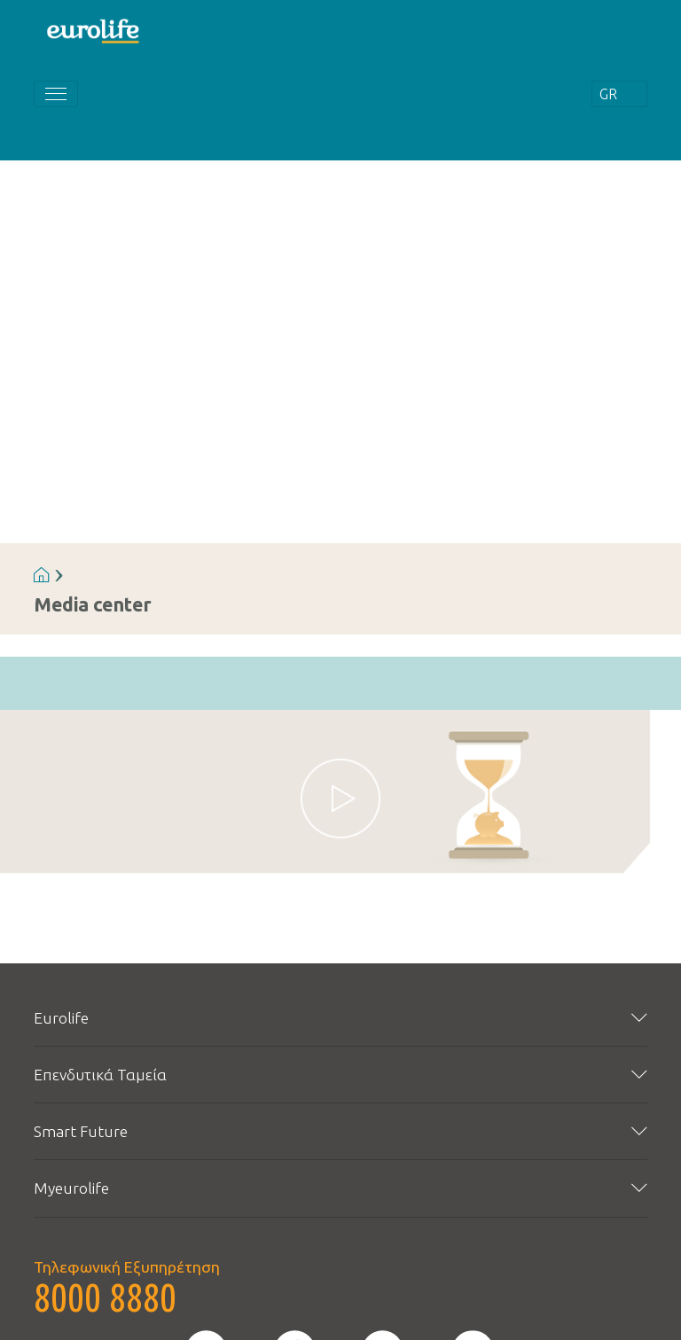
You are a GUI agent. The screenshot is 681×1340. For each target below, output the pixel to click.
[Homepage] (94, 30)
